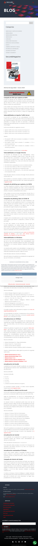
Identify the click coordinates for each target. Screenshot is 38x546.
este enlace (24, 150)
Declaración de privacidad (20, 284)
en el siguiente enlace (16, 388)
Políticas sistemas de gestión (11, 538)
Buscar (31, 23)
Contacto (31, 538)
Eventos (7, 44)
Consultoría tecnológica (11, 40)
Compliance (8, 39)
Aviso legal (28, 284)
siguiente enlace (8, 181)
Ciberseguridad (9, 33)
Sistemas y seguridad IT (11, 52)
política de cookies (18, 270)
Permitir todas (19, 274)
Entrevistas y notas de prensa (12, 42)
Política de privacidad (17, 536)
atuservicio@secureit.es (10, 496)
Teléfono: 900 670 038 (29, 489)
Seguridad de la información (12, 48)
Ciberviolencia (9, 37)
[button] (36, 262)
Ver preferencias (19, 281)
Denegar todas (19, 277)
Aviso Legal (8, 536)
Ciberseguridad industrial (11, 35)
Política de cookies (11, 284)
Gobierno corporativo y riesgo (13, 46)
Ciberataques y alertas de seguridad (14, 31)
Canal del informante (24, 538)
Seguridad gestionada (11, 50)
